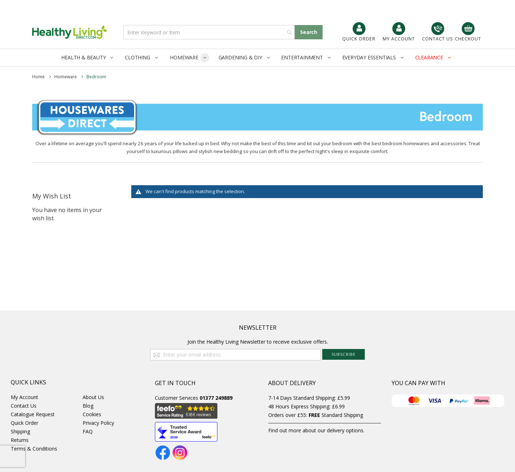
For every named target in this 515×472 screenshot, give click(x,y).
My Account (24, 397)
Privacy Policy (98, 422)
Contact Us (23, 405)
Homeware (66, 77)
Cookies (92, 414)
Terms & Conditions (34, 448)
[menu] (257, 58)
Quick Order (24, 422)
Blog (88, 405)
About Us (93, 397)
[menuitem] (89, 57)
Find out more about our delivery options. (316, 430)
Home (39, 77)
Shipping (20, 431)
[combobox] (209, 32)
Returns (20, 440)
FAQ (88, 431)
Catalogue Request (33, 414)
